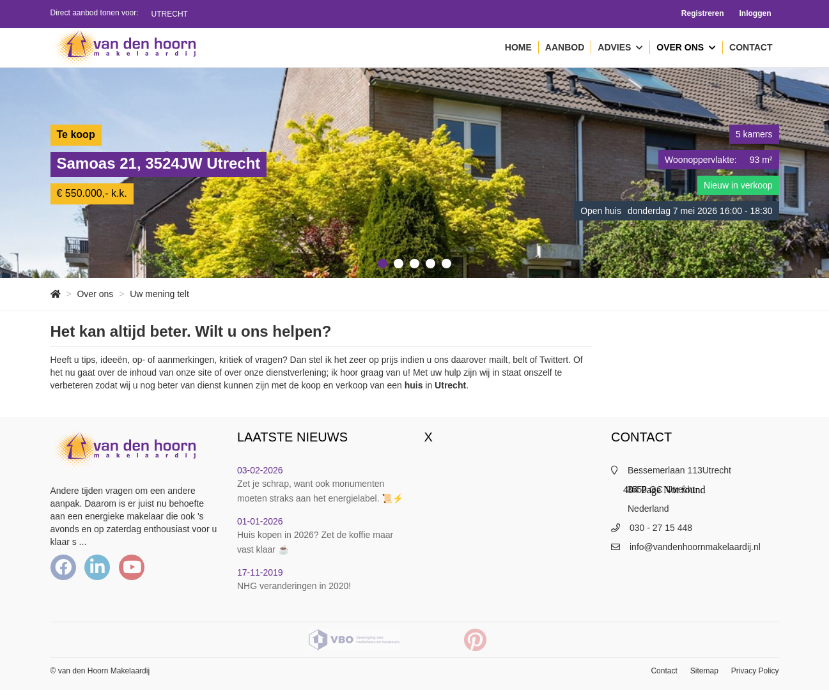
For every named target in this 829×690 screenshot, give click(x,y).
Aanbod (564, 47)
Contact (750, 47)
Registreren (702, 13)
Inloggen (755, 13)
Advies (620, 48)
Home (518, 47)
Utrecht (169, 14)
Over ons (686, 48)
